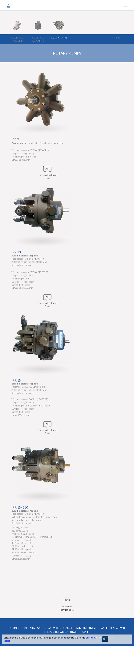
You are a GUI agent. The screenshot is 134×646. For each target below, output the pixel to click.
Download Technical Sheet (67, 605)
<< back (116, 37)
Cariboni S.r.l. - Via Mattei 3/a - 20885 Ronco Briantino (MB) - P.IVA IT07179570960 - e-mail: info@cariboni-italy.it (67, 629)
